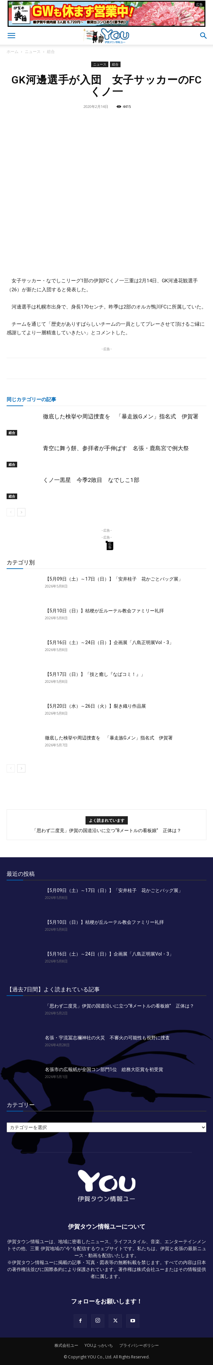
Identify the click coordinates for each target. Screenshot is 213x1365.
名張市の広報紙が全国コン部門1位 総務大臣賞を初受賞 (104, 1069)
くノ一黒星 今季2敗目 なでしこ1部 (91, 480)
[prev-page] (11, 512)
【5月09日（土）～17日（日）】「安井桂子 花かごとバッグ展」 (114, 579)
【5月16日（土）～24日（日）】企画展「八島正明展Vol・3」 (109, 642)
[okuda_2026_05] (106, 24)
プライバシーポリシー (139, 1345)
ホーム (12, 51)
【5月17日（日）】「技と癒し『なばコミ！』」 (95, 674)
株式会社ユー (66, 1345)
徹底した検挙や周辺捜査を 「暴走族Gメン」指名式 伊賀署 (120, 416)
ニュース (33, 51)
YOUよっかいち (99, 1345)
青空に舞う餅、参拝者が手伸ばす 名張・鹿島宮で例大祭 (116, 448)
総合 (51, 51)
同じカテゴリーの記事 (31, 399)
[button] (11, 36)
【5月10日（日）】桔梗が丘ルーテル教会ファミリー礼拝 (104, 610)
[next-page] (21, 512)
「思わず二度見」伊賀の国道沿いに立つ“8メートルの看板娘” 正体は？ (106, 830)
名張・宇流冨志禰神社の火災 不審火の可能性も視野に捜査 (107, 1037)
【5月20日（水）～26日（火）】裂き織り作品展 (95, 706)
